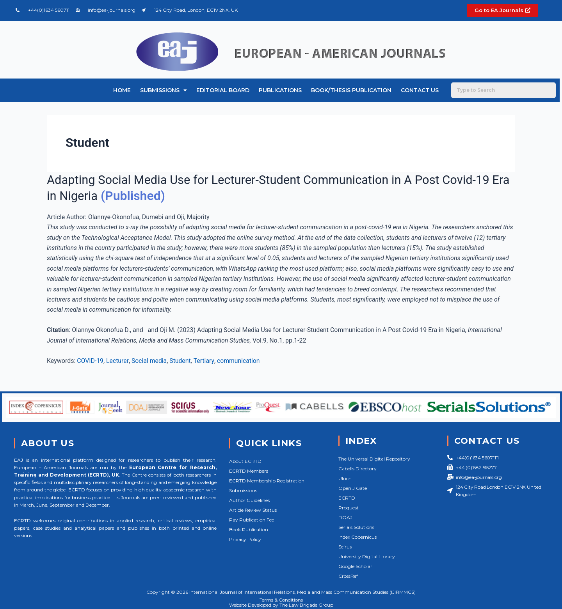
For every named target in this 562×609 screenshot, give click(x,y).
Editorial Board (222, 90)
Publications (280, 90)
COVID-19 (90, 360)
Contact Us (420, 90)
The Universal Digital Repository (374, 459)
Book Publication (248, 529)
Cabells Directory (357, 468)
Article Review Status (253, 510)
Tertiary (205, 360)
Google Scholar (355, 566)
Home (122, 90)
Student (181, 360)
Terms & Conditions (281, 600)
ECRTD (346, 498)
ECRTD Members (248, 471)
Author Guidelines (249, 500)
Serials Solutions (356, 527)
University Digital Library (366, 556)
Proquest (348, 508)
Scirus (345, 547)
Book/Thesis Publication (351, 90)
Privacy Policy (245, 539)
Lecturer (118, 360)
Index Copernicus (357, 537)
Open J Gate (352, 488)
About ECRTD (245, 461)
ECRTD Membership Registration (266, 481)
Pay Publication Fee (251, 520)
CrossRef (348, 576)
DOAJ (345, 517)
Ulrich (345, 478)
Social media (150, 360)
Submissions (163, 90)
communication (239, 360)
